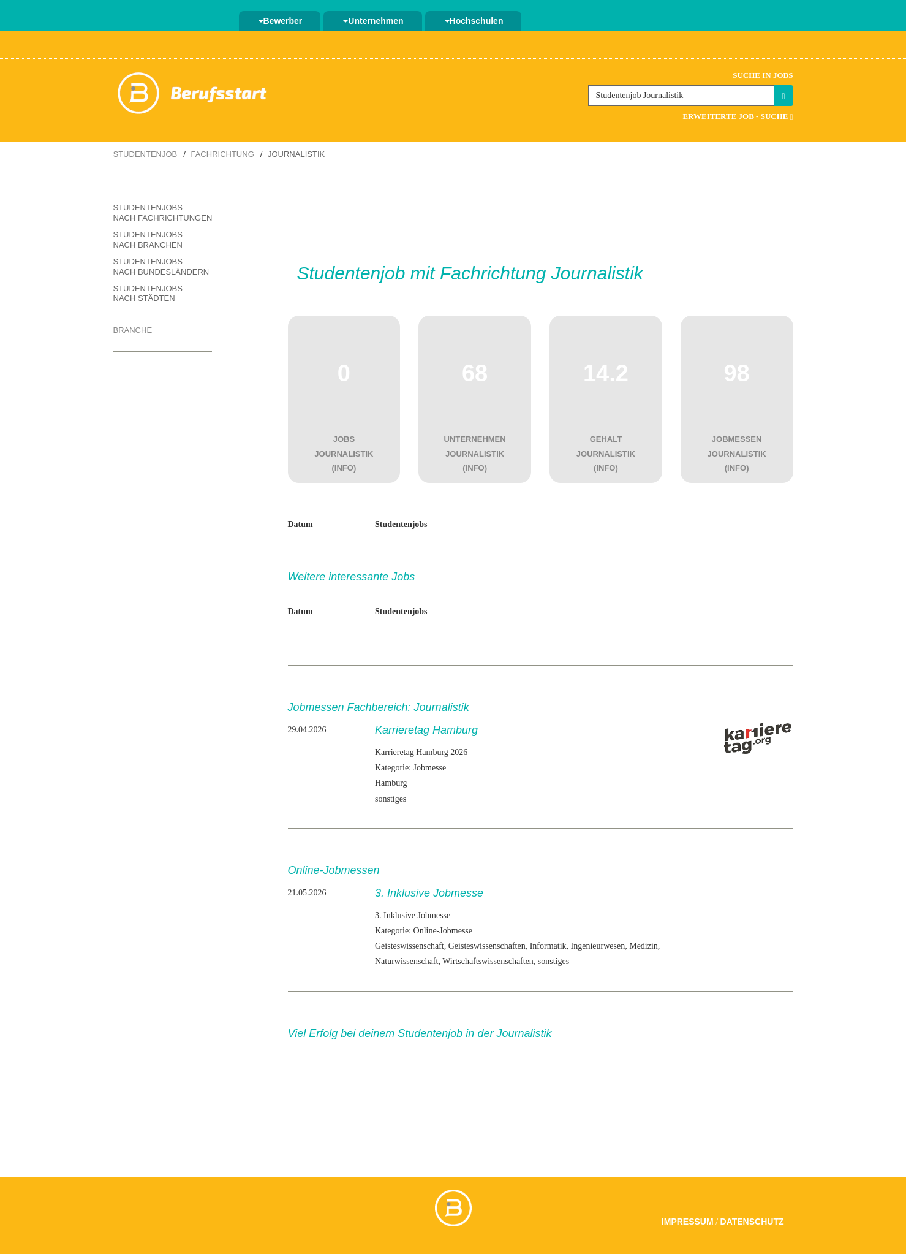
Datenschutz (752, 1221)
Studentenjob (145, 154)
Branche (133, 330)
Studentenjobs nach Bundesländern (161, 266)
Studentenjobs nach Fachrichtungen (163, 212)
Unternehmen (373, 21)
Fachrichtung (222, 154)
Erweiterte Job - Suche (737, 116)
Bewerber (281, 21)
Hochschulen (474, 21)
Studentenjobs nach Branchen (148, 239)
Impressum (688, 1221)
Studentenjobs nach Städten (148, 293)
